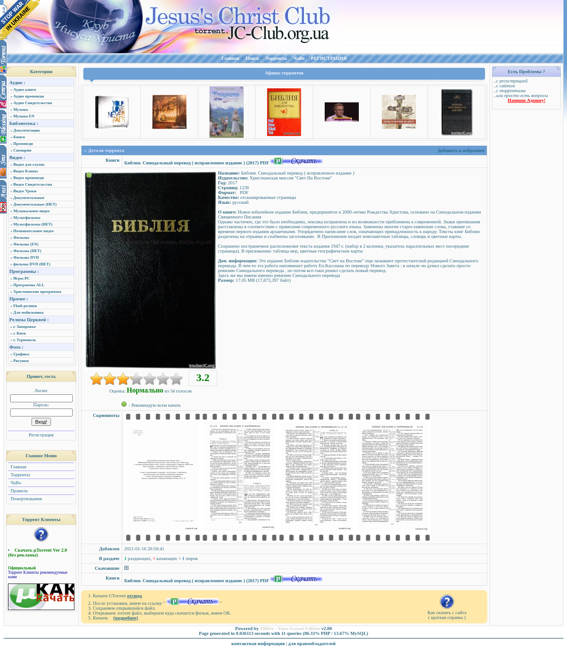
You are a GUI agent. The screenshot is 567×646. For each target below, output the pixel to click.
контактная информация (258, 643)
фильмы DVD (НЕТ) (31, 264)
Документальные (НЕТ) (35, 204)
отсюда (134, 595)
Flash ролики (25, 306)
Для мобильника (28, 312)
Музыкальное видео (31, 211)
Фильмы (21, 237)
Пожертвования (25, 498)
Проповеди (23, 143)
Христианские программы (37, 291)
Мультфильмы (26, 217)
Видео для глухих (29, 164)
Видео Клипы (25, 171)
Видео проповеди (28, 177)
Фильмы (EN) (26, 244)
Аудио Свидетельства (32, 103)
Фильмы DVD (26, 257)
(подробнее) (125, 617)
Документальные (29, 197)
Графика (21, 354)
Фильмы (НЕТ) (27, 251)
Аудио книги (24, 89)
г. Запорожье (24, 326)
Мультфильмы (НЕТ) (32, 224)
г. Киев (19, 333)
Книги (19, 137)
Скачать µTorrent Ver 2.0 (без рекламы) (37, 552)
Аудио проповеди (28, 96)
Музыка (20, 109)
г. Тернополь (24, 340)
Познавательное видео (33, 231)
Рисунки (21, 360)
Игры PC (21, 278)
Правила (18, 490)
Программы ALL (28, 285)
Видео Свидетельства (32, 184)
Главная (17, 466)
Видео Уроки (24, 191)
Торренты (19, 474)
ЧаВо (15, 482)
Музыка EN (24, 116)
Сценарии (22, 150)
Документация (26, 130)
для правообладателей (312, 643)
